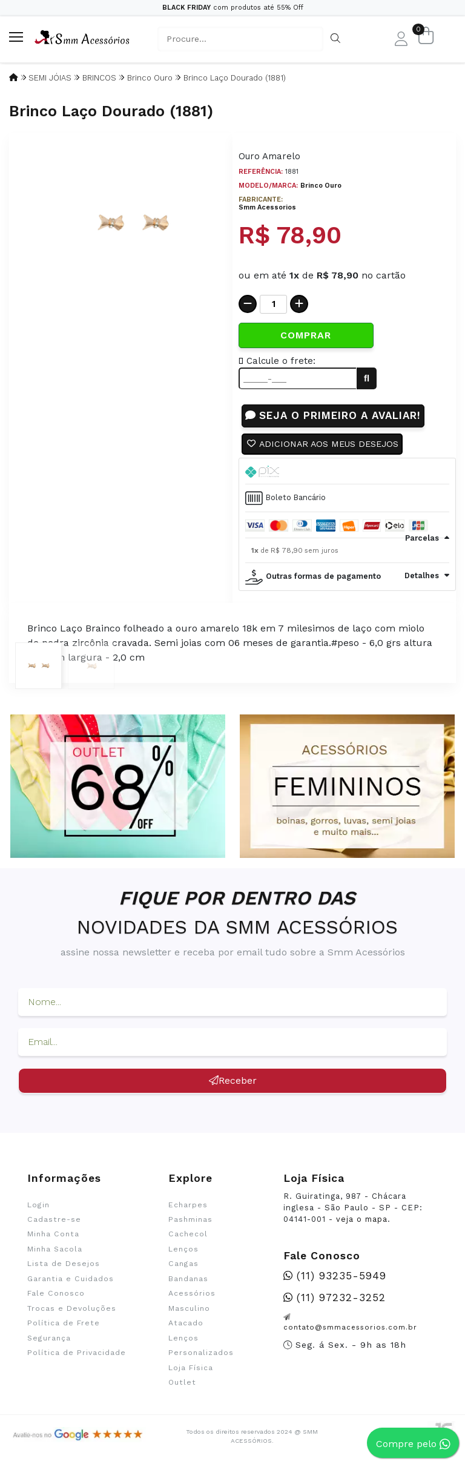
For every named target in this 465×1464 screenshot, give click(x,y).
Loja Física (190, 1368)
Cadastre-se (54, 1220)
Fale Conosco (56, 1294)
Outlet (182, 1383)
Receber (233, 1081)
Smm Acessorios (267, 207)
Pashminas (190, 1220)
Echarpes (188, 1205)
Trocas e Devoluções (71, 1309)
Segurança (49, 1338)
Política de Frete (63, 1323)
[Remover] (248, 304)
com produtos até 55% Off (232, 8)
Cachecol (188, 1234)
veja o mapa (362, 1219)
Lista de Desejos (63, 1264)
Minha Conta (53, 1234)
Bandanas (188, 1279)
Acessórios (192, 1294)
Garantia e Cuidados (70, 1279)
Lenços (183, 1249)
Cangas (183, 1264)
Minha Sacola (54, 1249)
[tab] (347, 471)
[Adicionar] (299, 304)
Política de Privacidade (76, 1353)
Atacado (185, 1323)
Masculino (189, 1309)
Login (38, 1205)
